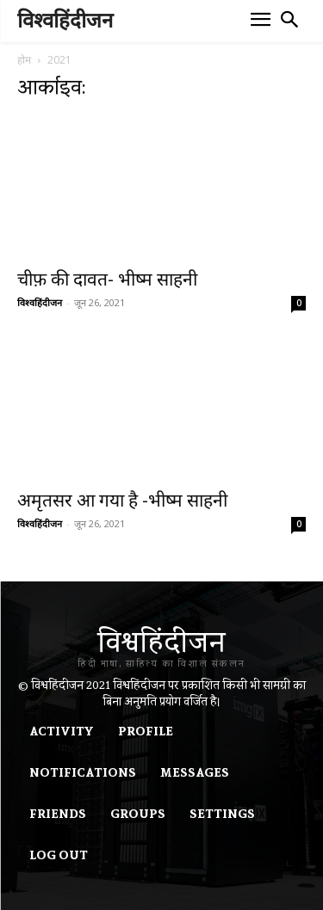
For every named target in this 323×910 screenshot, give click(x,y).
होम (24, 59)
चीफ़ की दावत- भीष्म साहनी (107, 279)
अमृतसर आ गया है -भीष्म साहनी (122, 500)
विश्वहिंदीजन (39, 302)
